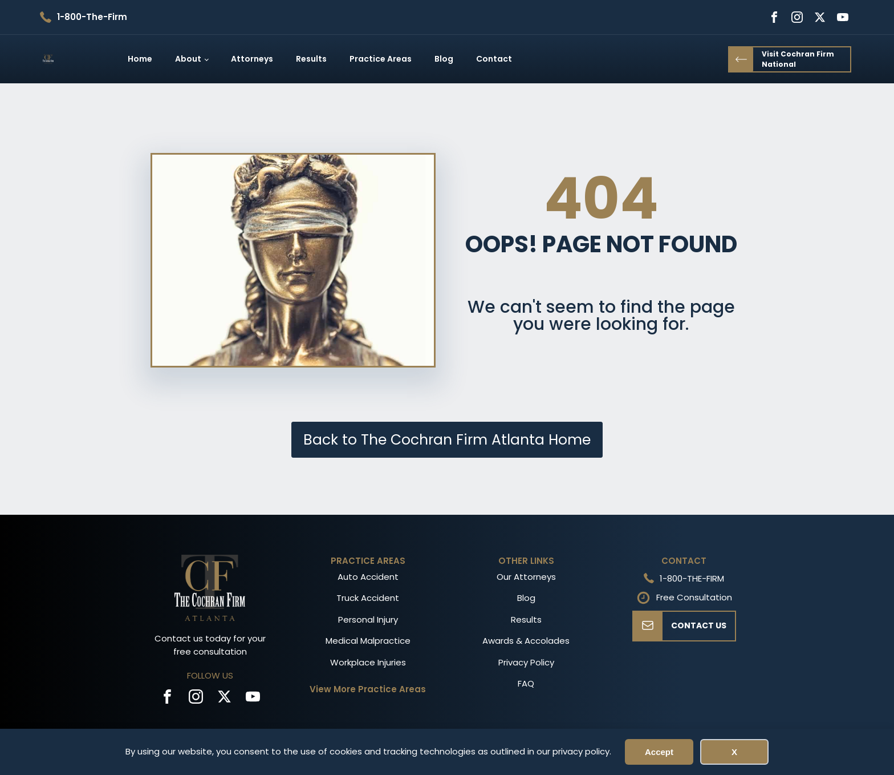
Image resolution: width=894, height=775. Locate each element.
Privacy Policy (526, 662)
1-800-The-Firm (92, 17)
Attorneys (252, 58)
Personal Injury (368, 619)
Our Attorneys (526, 577)
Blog (443, 58)
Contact (494, 58)
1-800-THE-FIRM (692, 578)
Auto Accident (368, 577)
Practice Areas (381, 58)
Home (140, 58)
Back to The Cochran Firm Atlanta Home (447, 440)
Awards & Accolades (526, 641)
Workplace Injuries (368, 662)
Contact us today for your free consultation (210, 644)
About (188, 58)
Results (311, 58)
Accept (659, 752)
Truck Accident (367, 598)
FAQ (526, 683)
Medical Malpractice (368, 641)
